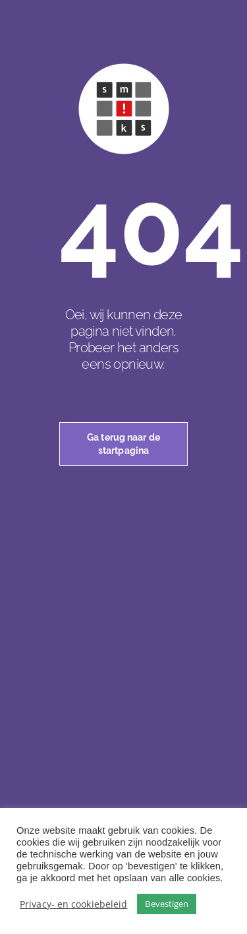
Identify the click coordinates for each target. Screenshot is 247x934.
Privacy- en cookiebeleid (73, 904)
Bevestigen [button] (166, 904)
